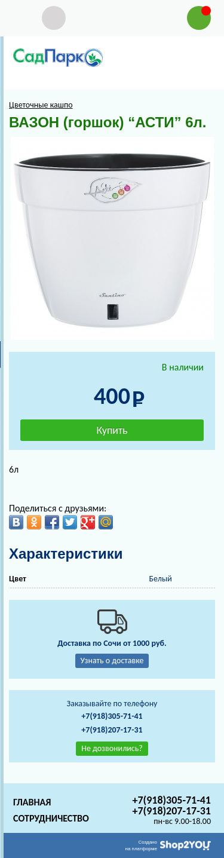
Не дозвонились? (112, 748)
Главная (32, 802)
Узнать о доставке (112, 660)
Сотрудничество (51, 818)
